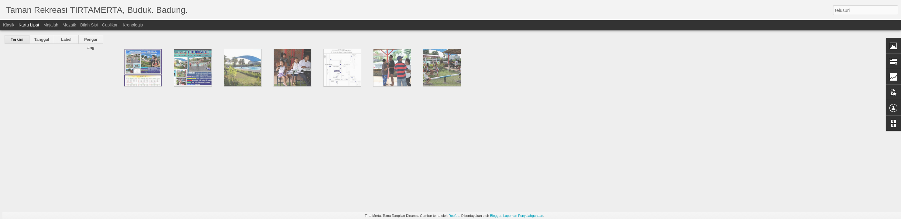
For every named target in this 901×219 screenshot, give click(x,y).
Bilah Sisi (89, 25)
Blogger (495, 215)
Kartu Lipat (29, 25)
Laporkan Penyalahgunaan (523, 215)
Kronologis (133, 25)
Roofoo (454, 215)
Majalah (50, 25)
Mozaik (69, 25)
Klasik (8, 25)
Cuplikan (110, 25)
